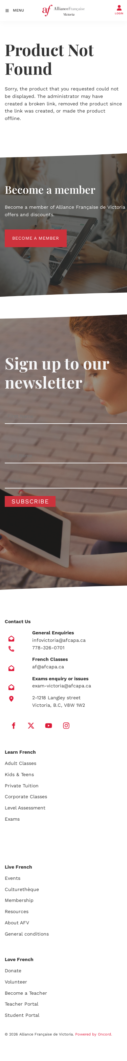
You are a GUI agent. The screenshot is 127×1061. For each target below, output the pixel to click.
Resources (16, 911)
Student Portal (22, 1015)
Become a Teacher (26, 993)
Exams (12, 819)
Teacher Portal (21, 1004)
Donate (13, 970)
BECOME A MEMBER (28, 233)
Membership (19, 900)
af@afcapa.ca (48, 666)
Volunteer (16, 982)
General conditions (27, 934)
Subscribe (30, 501)
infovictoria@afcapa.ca (59, 640)
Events (12, 878)
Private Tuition (22, 785)
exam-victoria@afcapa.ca (61, 685)
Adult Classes (20, 763)
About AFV (17, 922)
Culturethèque (22, 889)
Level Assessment (25, 807)
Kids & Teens (19, 774)
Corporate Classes (26, 796)
